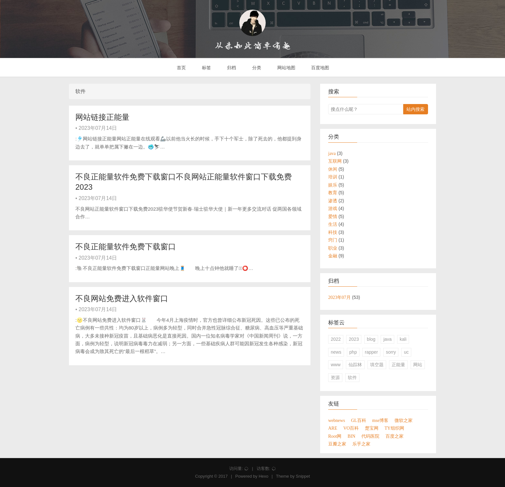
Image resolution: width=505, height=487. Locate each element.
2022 (336, 339)
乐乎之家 (361, 444)
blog (371, 339)
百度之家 (395, 436)
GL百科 (358, 420)
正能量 (398, 364)
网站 (417, 364)
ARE (332, 428)
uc (406, 352)
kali (403, 339)
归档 (231, 67)
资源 (335, 377)
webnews (336, 420)
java (387, 339)
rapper (371, 352)
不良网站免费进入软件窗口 (121, 298)
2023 (354, 339)
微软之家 (404, 420)
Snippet (303, 476)
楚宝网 (371, 428)
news (336, 352)
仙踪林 (355, 364)
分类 (256, 67)
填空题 (377, 364)
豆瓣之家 (337, 444)
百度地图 (319, 67)
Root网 (334, 436)
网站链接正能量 (102, 117)
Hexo (263, 476)
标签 (206, 67)
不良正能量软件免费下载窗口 (125, 246)
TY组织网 (394, 428)
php (353, 352)
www (335, 364)
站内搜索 (415, 109)
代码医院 (370, 436)
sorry (391, 352)
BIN (351, 436)
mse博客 (380, 420)
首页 (181, 67)
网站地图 (285, 67)
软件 (352, 377)
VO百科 (351, 428)
